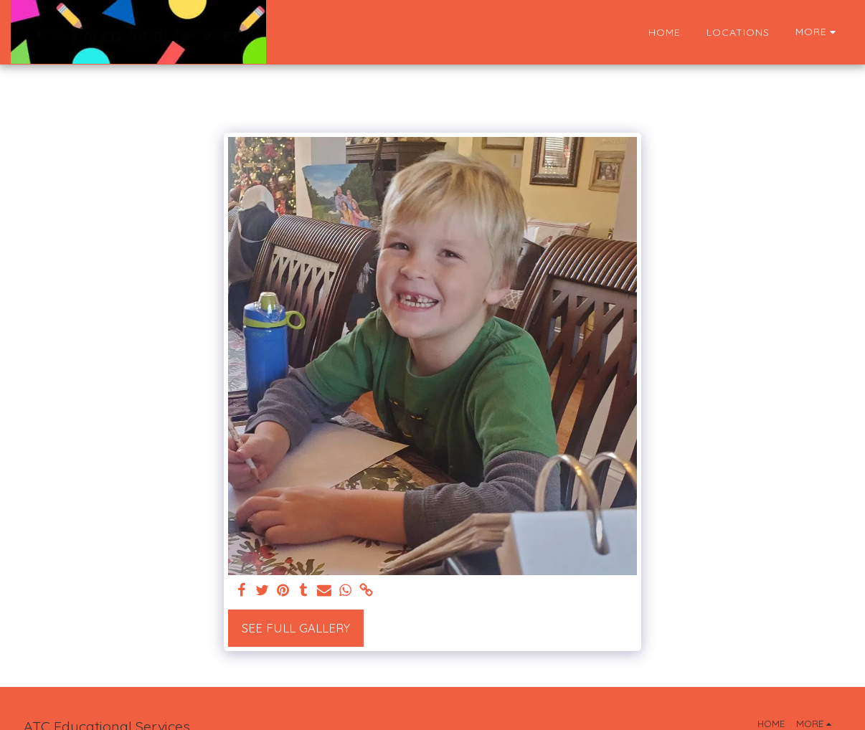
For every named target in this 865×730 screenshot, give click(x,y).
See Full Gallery (296, 627)
